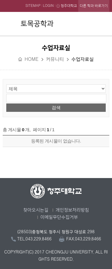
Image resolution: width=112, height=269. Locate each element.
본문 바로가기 (56, 0)
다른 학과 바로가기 (94, 6)
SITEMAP (33, 6)
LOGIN (48, 6)
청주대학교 (69, 6)
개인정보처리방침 (72, 210)
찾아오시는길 (35, 210)
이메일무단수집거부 (59, 217)
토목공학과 (37, 24)
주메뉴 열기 (103, 23)
